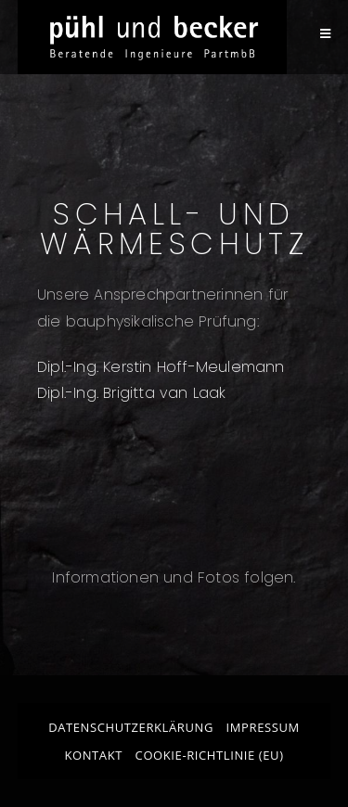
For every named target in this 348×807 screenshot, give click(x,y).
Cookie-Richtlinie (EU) (209, 755)
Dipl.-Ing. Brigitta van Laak (131, 393)
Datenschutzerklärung (130, 727)
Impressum (263, 727)
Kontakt (93, 755)
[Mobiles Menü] (325, 34)
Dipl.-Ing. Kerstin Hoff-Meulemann (161, 367)
